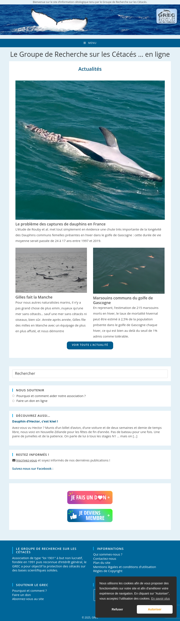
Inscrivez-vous (26, 460)
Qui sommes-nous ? (107, 554)
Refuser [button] (117, 609)
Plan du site (101, 562)
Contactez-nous (104, 558)
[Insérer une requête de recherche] (90, 374)
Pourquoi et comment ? (29, 590)
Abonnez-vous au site (28, 599)
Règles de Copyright (107, 571)
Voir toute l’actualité (90, 345)
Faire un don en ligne (32, 401)
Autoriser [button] (154, 609)
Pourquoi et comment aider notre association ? (51, 396)
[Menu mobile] (90, 43)
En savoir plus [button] (160, 598)
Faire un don (21, 595)
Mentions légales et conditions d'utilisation (124, 567)
